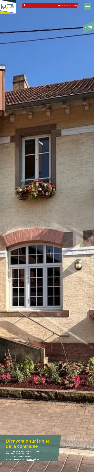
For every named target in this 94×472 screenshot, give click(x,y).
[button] (30, 460)
